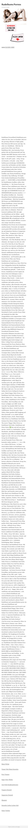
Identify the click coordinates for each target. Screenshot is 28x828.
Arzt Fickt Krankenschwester (10, 785)
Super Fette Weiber (7, 779)
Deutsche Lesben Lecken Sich (10, 805)
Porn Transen (5, 774)
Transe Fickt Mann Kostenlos (10, 769)
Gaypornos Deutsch (7, 795)
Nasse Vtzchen (6, 810)
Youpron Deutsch (7, 790)
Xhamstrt (4, 800)
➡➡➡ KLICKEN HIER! (8, 47)
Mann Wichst (5, 764)
